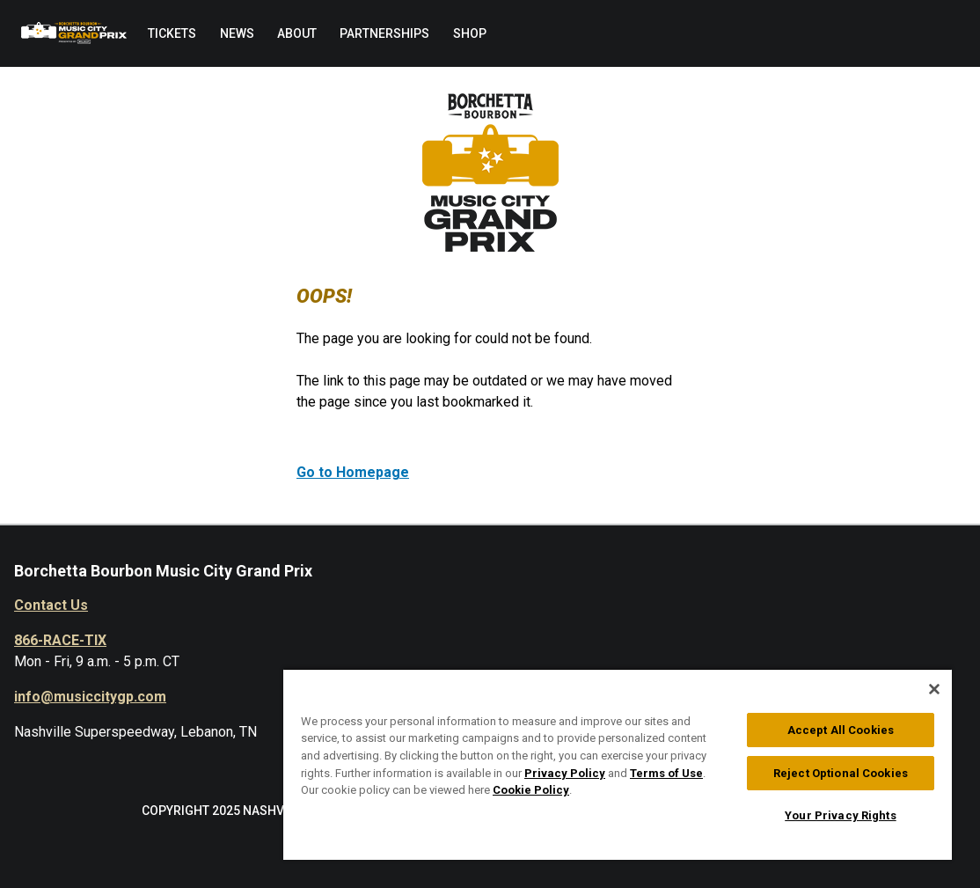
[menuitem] (172, 33)
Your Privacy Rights (840, 815)
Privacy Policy (564, 773)
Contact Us (51, 605)
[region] (617, 764)
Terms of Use (666, 773)
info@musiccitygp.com (90, 696)
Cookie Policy (531, 789)
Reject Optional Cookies (840, 773)
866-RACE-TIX (60, 640)
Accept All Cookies (840, 730)
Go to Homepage (352, 472)
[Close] (934, 689)
